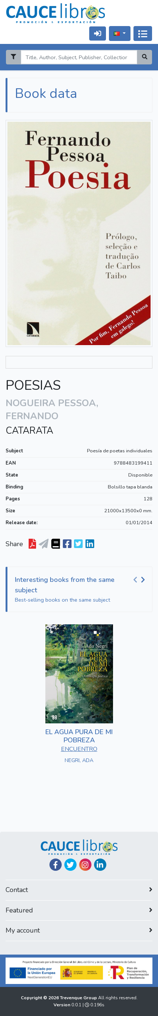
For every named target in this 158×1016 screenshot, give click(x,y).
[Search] (79, 57)
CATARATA (29, 430)
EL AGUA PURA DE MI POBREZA (79, 736)
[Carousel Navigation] (140, 580)
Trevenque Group (79, 998)
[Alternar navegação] (142, 33)
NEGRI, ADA (79, 760)
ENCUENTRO (79, 749)
